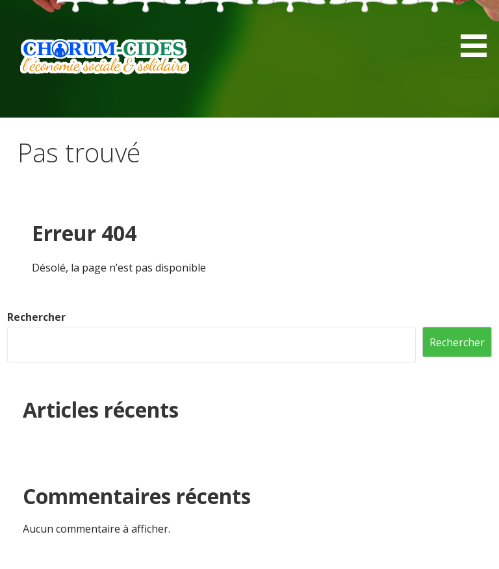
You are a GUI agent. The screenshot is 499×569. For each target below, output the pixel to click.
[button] (478, 31)
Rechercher (36, 317)
